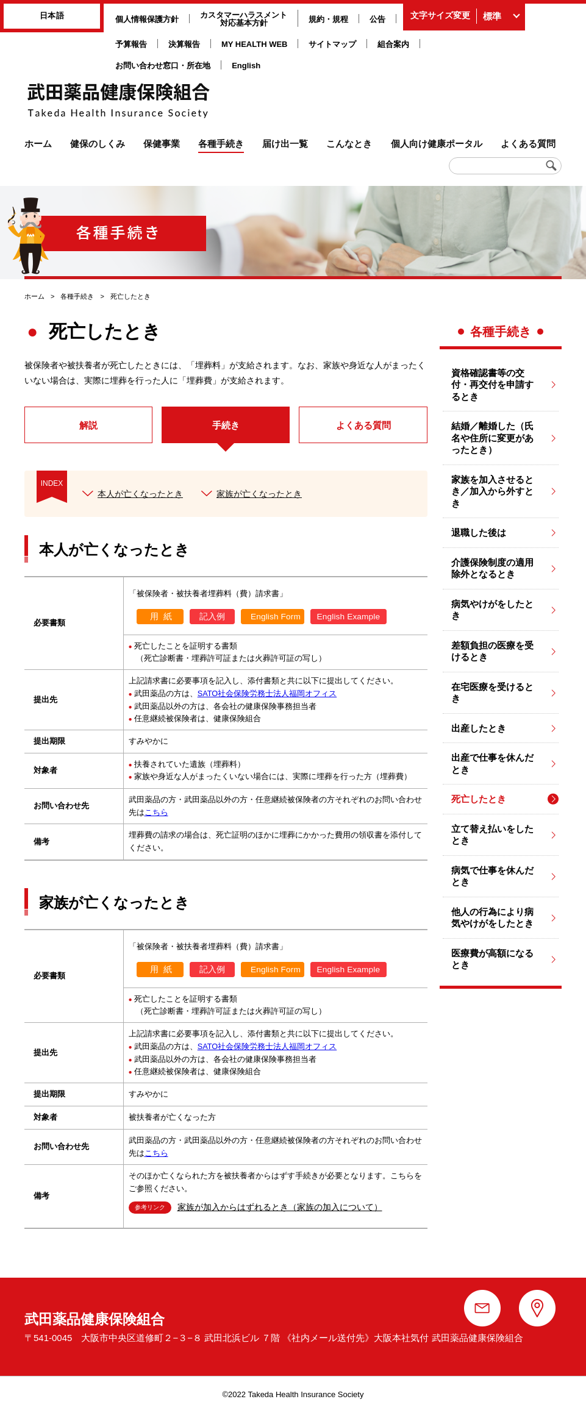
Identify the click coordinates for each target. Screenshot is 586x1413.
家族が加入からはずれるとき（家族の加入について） (279, 1207)
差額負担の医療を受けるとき (492, 651)
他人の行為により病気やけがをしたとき (492, 917)
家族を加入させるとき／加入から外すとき (492, 491)
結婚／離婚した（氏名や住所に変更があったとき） (492, 438)
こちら (156, 812)
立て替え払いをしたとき (492, 835)
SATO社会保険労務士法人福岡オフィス (267, 693)
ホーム (34, 296)
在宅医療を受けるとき (492, 693)
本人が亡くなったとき (140, 494)
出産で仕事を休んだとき (492, 763)
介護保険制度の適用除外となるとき (492, 568)
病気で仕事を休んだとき (492, 876)
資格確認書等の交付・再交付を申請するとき (492, 385)
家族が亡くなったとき (259, 494)
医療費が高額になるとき (492, 959)
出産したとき (478, 728)
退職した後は (478, 532)
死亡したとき (478, 799)
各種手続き (77, 296)
